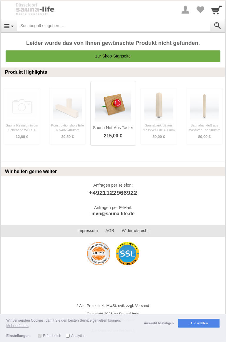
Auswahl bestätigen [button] (159, 323)
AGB (109, 230)
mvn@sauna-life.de (113, 213)
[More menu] (185, 9)
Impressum (87, 230)
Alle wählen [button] (199, 323)
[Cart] (216, 9)
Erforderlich (52, 336)
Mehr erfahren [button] (17, 326)
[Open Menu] (9, 25)
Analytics (78, 336)
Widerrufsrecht (135, 230)
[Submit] (217, 25)
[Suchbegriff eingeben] (113, 25)
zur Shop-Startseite (113, 56)
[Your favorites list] (200, 9)
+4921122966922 (113, 192)
